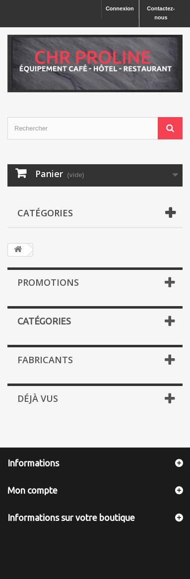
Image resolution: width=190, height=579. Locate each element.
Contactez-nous (161, 12)
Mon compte (32, 490)
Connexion (120, 8)
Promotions (48, 282)
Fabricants (45, 360)
